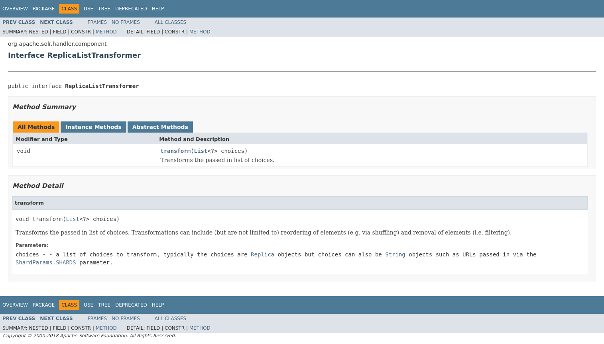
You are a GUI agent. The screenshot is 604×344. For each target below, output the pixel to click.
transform (175, 151)
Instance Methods (93, 127)
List (201, 151)
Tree (104, 9)
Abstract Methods (160, 127)
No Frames (126, 22)
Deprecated (131, 9)
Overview (15, 9)
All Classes (170, 22)
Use (88, 9)
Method (106, 32)
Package (44, 9)
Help (158, 9)
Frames (97, 22)
